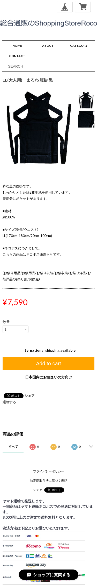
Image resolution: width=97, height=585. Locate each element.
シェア (30, 395)
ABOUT (48, 46)
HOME (17, 46)
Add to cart (48, 363)
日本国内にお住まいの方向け (48, 377)
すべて (13, 446)
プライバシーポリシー (48, 471)
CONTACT (17, 56)
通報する (9, 402)
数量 (6, 321)
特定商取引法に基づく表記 (48, 481)
